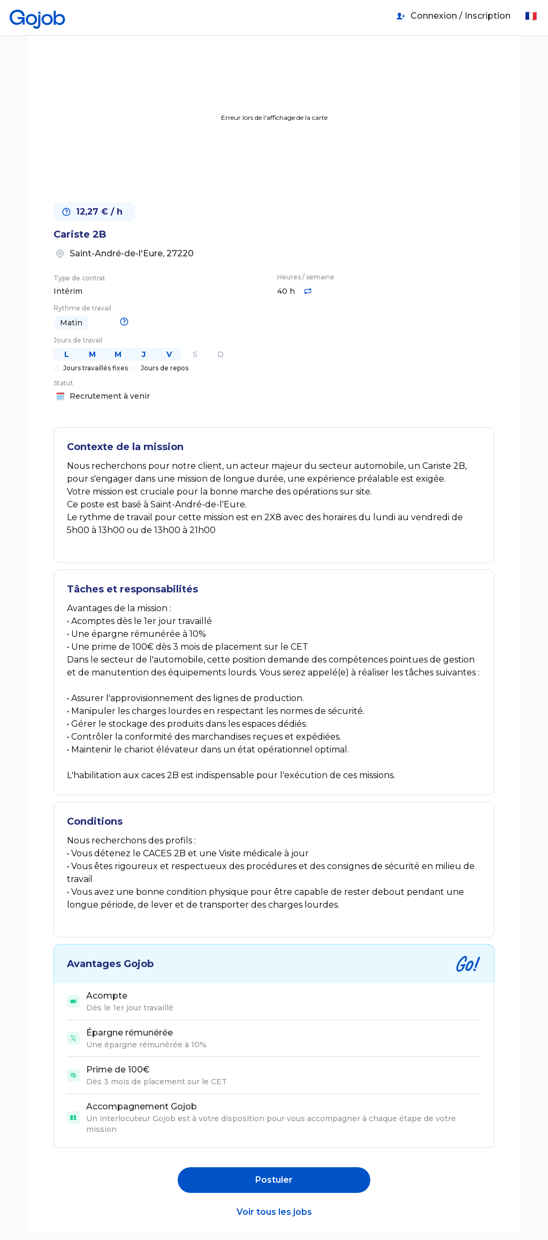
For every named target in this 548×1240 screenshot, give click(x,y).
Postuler (274, 1180)
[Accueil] (37, 16)
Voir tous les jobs (274, 1212)
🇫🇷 (531, 16)
